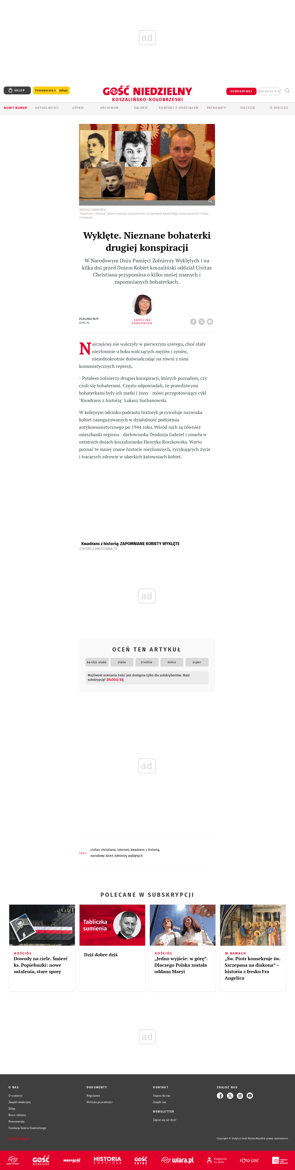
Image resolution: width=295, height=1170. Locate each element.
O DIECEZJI (279, 108)
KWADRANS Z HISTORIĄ (145, 850)
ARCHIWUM (109, 108)
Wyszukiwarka (287, 91)
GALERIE (141, 108)
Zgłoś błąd (19, 1138)
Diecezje (247, 108)
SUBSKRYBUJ (241, 91)
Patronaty (216, 108)
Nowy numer (15, 108)
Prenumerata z (51, 90)
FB (194, 320)
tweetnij (202, 320)
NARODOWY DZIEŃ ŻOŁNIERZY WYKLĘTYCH (116, 856)
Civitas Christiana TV (98, 548)
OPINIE (78, 108)
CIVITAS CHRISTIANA (103, 850)
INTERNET (123, 850)
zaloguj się (269, 91)
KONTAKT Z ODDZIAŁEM (179, 108)
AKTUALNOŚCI (47, 108)
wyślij (211, 320)
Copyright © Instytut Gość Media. (236, 1138)
